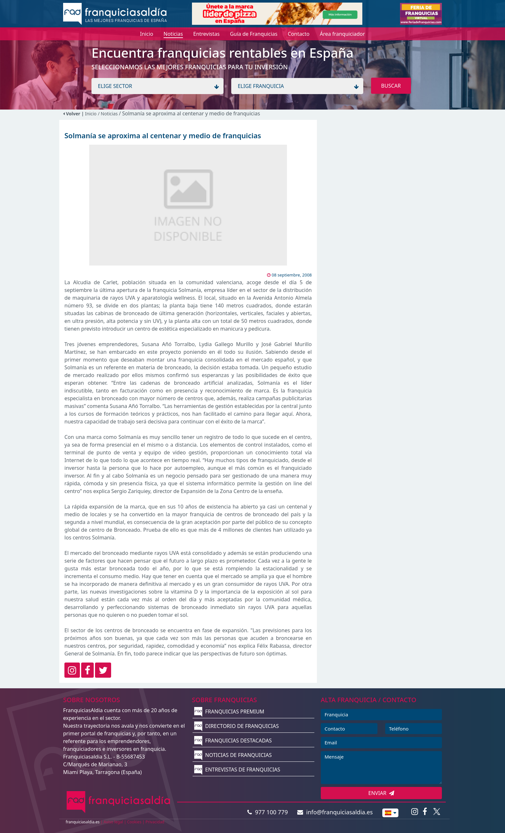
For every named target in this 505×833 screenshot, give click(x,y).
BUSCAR (391, 85)
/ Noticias (108, 114)
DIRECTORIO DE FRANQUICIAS (236, 726)
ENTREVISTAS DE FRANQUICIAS (237, 769)
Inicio (91, 114)
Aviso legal (113, 822)
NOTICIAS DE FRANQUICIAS (233, 755)
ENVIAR (381, 793)
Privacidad (155, 822)
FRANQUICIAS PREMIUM (229, 711)
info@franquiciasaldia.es (335, 812)
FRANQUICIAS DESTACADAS (233, 740)
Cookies (134, 822)
